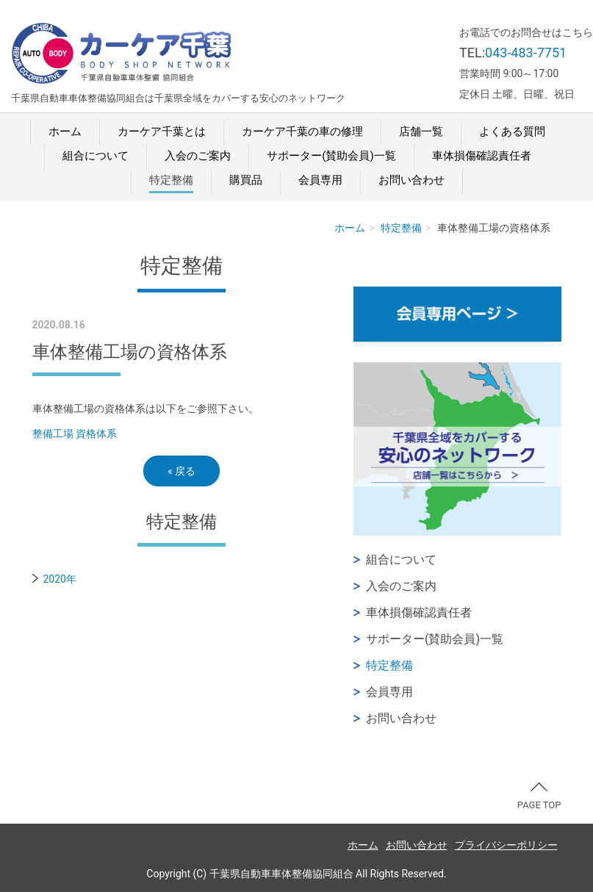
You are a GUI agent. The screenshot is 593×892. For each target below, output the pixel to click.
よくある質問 (512, 131)
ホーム (65, 131)
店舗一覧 (421, 131)
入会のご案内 (198, 155)
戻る (181, 471)
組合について (95, 155)
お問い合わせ (411, 180)
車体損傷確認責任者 (481, 155)
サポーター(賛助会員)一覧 (331, 155)
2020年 (59, 579)
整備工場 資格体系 (74, 433)
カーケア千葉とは (162, 131)
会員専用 (320, 180)
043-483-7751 (526, 52)
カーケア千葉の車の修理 (302, 131)
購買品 (245, 180)
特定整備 (171, 180)
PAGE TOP (539, 796)
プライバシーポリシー (506, 845)
